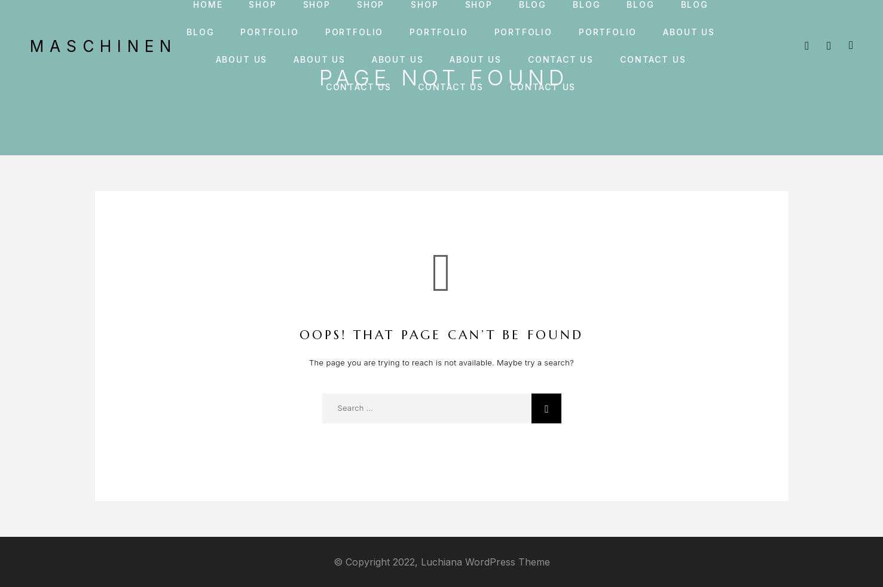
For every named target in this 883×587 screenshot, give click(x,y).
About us (689, 32)
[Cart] (851, 45)
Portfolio (269, 32)
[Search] (807, 45)
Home (207, 5)
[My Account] (829, 45)
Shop (262, 5)
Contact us (561, 59)
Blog (532, 5)
